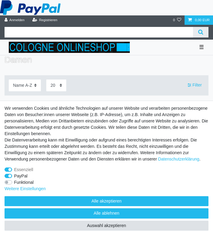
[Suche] (200, 32)
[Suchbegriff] (99, 32)
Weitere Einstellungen (25, 188)
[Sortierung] (25, 85)
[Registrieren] (45, 20)
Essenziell (23, 169)
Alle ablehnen (107, 213)
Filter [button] (195, 85)
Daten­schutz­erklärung (178, 159)
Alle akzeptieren (106, 201)
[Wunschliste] (177, 20)
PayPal (21, 176)
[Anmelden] (14, 20)
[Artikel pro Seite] (56, 85)
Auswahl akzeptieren (106, 225)
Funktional (24, 182)
